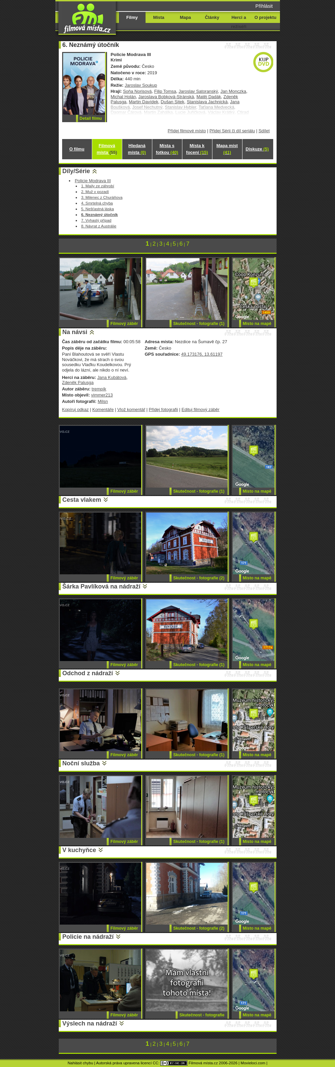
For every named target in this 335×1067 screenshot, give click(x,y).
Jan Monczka (233, 91)
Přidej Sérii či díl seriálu (232, 130)
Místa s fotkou (167, 149)
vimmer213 (102, 395)
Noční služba (81, 763)
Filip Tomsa (165, 91)
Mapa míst (227, 149)
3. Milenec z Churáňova (101, 197)
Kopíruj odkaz (75, 409)
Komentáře (102, 409)
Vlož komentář (131, 409)
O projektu (266, 17)
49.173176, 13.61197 (201, 354)
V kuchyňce (79, 850)
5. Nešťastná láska (97, 209)
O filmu (76, 149)
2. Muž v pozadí (95, 191)
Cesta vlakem (81, 499)
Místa (158, 17)
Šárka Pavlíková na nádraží (101, 586)
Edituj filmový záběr (201, 409)
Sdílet (263, 130)
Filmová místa (107, 149)
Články (212, 17)
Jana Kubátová (111, 377)
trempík (99, 388)
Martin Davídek (143, 101)
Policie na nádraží (88, 936)
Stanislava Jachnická (207, 101)
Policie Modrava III (93, 180)
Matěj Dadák (209, 96)
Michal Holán (123, 96)
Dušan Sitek (172, 101)
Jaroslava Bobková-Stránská (166, 96)
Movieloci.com (253, 1063)
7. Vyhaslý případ (96, 220)
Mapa (185, 17)
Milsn (103, 401)
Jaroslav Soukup (141, 85)
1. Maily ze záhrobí (97, 186)
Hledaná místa (137, 149)
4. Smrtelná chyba (97, 203)
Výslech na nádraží (89, 1023)
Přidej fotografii (163, 409)
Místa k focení (197, 149)
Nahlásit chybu (80, 1063)
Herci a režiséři (238, 22)
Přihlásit (264, 6)
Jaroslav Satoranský (198, 91)
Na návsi (74, 332)
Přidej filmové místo (187, 130)
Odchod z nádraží (87, 673)
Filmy (132, 17)
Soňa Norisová (137, 91)
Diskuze (257, 149)
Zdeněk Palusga (78, 382)
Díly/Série (76, 171)
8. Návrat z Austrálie (98, 226)
